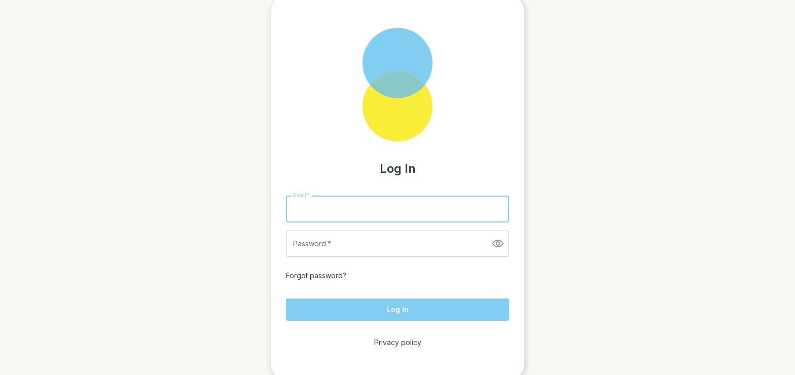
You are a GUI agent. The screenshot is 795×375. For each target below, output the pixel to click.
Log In (398, 309)
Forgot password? (316, 275)
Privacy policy (397, 342)
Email (301, 195)
